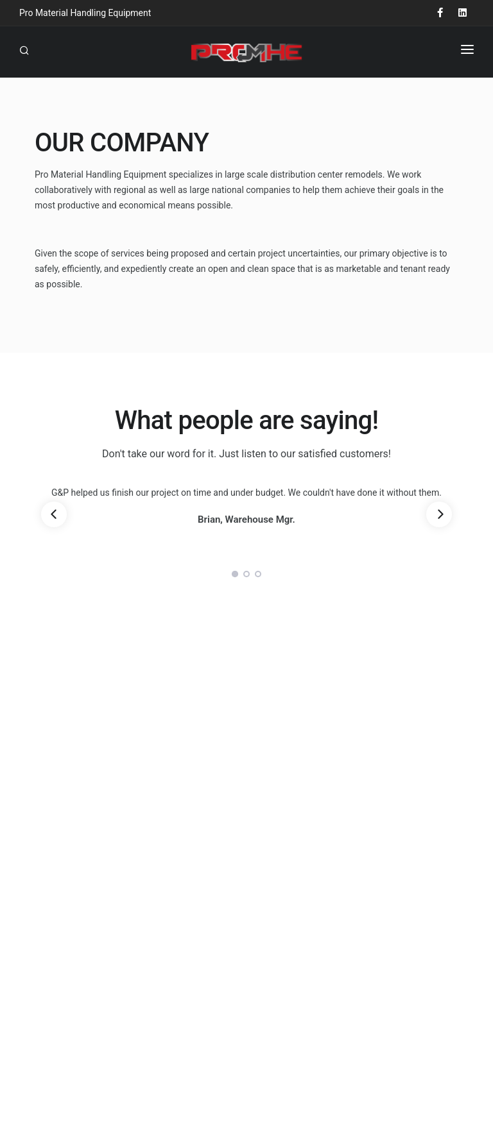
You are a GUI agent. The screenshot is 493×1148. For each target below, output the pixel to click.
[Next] (439, 514)
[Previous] (54, 514)
